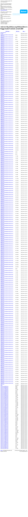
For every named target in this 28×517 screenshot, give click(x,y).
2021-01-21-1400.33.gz (4, 405)
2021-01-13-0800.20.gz (4, 432)
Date (23, 31)
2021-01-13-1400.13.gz (4, 431)
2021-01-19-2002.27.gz (4, 412)
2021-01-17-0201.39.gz (4, 423)
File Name (7, 31)
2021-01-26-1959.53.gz (4, 391)
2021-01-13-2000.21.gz (4, 430)
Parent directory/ (3, 32)
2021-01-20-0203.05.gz (4, 411)
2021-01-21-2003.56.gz (4, 404)
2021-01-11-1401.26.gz (4, 440)
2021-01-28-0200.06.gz (4, 387)
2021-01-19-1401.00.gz (4, 413)
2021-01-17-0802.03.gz (4, 422)
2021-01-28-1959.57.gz (4, 386)
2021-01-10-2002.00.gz (4, 442)
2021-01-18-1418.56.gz (4, 417)
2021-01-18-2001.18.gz (4, 416)
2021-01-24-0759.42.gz (4, 398)
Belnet (2, 450)
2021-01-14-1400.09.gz (4, 429)
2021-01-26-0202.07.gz (4, 394)
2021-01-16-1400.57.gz (4, 424)
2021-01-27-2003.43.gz (4, 388)
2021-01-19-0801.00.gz (4, 414)
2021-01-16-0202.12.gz (4, 425)
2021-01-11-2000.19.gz (4, 439)
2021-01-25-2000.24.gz (4, 395)
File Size (17, 31)
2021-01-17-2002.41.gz (4, 421)
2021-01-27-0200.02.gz (4, 390)
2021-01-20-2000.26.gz (4, 407)
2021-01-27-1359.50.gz (4, 389)
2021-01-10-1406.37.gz (4, 443)
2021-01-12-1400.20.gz (4, 435)
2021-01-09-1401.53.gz (4, 448)
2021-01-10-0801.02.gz (4, 444)
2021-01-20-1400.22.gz (4, 408)
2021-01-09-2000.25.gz (4, 447)
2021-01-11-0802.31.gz (4, 441)
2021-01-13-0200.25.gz (4, 433)
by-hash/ (2, 33)
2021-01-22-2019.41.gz (4, 402)
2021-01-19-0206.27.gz (4, 415)
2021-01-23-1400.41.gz (4, 399)
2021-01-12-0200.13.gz (4, 438)
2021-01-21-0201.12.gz (4, 406)
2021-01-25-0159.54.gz (4, 396)
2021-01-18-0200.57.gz (4, 420)
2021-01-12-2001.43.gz (4, 434)
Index (1, 385)
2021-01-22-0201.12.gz (4, 403)
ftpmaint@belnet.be (4, 10)
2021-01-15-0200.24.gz (4, 426)
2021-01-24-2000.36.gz (4, 397)
